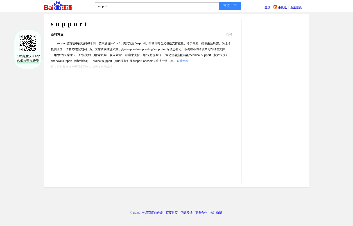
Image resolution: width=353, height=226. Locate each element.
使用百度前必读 (152, 212)
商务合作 (201, 212)
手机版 (282, 7)
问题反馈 (186, 212)
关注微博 (216, 212)
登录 (267, 7)
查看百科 (182, 61)
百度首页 (296, 7)
